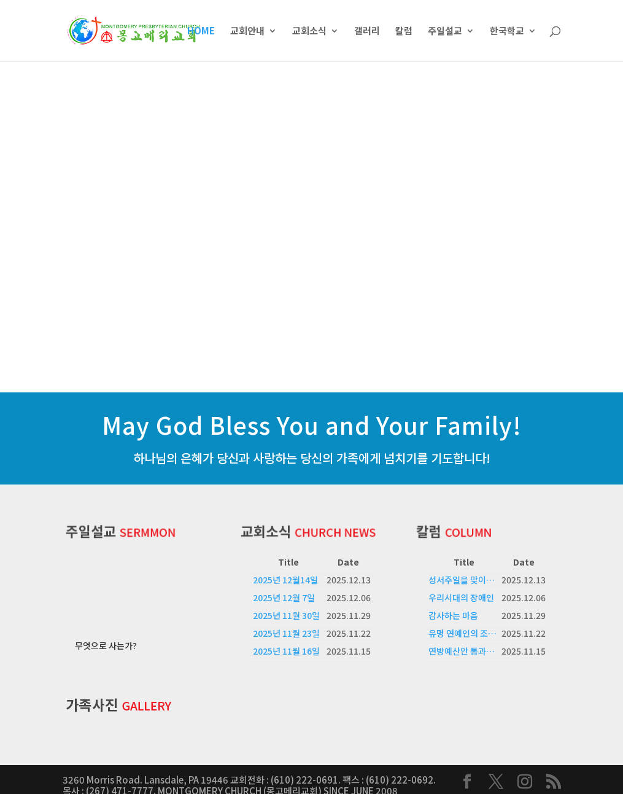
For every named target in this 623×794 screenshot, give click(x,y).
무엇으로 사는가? (106, 634)
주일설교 (445, 31)
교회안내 (247, 31)
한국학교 (507, 31)
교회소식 (309, 31)
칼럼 (403, 31)
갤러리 (367, 31)
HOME (201, 31)
